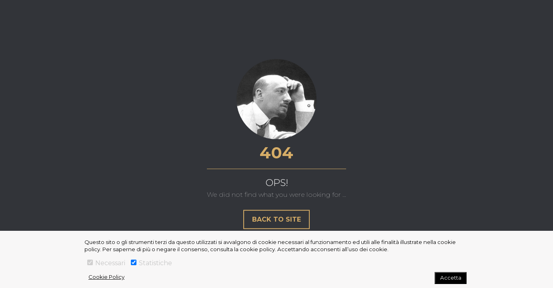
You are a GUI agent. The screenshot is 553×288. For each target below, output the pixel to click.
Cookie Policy (106, 277)
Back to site (276, 219)
